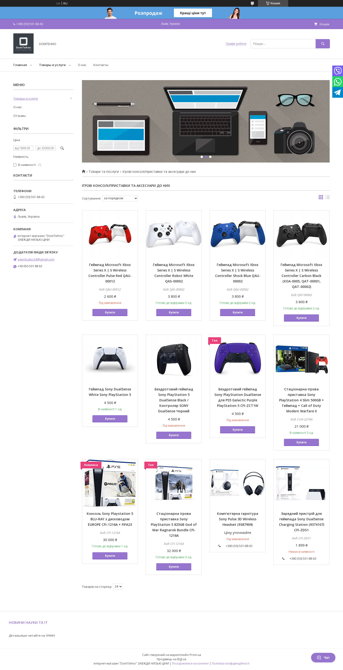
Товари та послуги (104, 172)
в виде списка (327, 198)
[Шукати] (323, 43)
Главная (20, 65)
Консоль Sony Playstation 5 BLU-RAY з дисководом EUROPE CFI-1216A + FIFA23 (110, 519)
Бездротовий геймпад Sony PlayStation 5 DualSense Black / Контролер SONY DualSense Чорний (174, 400)
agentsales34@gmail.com (36, 259)
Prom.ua (195, 655)
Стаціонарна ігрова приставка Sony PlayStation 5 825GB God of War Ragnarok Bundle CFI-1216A (174, 524)
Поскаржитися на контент (190, 663)
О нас (82, 65)
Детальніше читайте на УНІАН (32, 635)
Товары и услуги (52, 65)
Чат (323, 657)
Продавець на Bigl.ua (171, 659)
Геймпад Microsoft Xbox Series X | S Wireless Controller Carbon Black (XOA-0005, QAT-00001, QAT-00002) (301, 275)
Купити (110, 312)
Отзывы (19, 115)
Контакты (100, 65)
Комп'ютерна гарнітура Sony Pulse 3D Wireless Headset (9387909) (237, 519)
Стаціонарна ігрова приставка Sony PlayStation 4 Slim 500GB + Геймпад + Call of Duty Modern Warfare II (301, 400)
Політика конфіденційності (231, 663)
